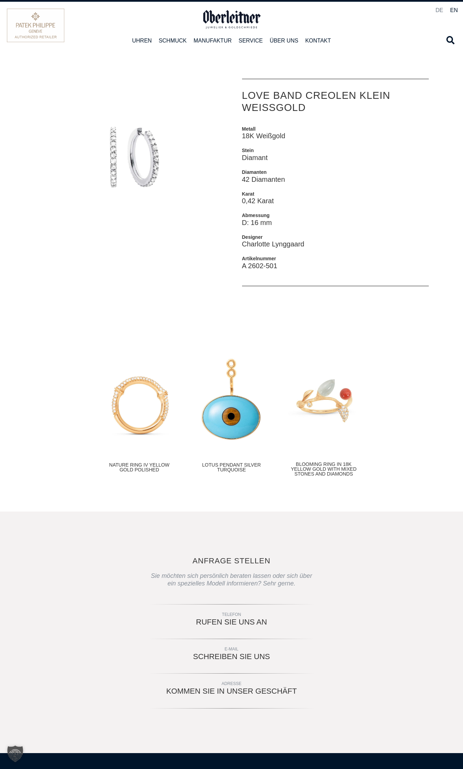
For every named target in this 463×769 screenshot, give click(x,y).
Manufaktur (213, 41)
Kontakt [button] (318, 41)
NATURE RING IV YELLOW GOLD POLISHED (139, 467)
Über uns (284, 41)
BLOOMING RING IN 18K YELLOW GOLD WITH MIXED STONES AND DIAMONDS (323, 469)
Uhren (142, 41)
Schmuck (173, 41)
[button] (450, 40)
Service (251, 41)
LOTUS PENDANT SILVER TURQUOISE (231, 467)
